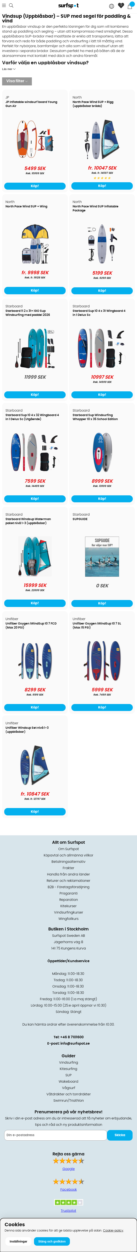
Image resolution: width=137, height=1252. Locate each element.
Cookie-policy (113, 1230)
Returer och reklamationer (68, 880)
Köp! (102, 186)
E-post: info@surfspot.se (68, 1043)
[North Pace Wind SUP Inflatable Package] (102, 263)
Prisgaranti (69, 893)
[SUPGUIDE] (102, 575)
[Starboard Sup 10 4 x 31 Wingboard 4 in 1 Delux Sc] (102, 367)
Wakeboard (68, 1081)
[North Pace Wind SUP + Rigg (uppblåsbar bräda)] (102, 158)
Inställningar (18, 1241)
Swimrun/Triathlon (68, 1100)
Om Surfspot (68, 849)
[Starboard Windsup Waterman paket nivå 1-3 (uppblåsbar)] (35, 575)
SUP (68, 1075)
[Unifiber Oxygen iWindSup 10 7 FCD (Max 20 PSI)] (35, 680)
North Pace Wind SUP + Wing (26, 206)
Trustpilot (68, 1210)
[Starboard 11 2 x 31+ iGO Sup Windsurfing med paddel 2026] (35, 367)
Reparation (68, 899)
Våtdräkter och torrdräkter (68, 1094)
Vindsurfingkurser (68, 912)
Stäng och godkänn (52, 1241)
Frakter (68, 868)
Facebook (68, 1189)
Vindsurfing (68, 1062)
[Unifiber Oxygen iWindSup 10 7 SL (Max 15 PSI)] (102, 680)
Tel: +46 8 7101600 (69, 1037)
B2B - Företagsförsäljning (69, 887)
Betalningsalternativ (68, 861)
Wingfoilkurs (68, 919)
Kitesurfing (68, 1069)
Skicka (120, 1135)
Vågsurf (68, 1088)
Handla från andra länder (68, 874)
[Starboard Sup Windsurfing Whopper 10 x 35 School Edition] (102, 471)
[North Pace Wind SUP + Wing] (35, 262)
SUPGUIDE (80, 519)
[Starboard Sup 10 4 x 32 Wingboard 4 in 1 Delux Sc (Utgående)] (35, 471)
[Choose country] (111, 6)
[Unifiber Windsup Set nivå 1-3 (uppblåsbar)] (35, 784)
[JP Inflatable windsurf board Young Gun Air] (35, 158)
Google (68, 1169)
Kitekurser (68, 906)
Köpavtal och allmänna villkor (68, 855)
